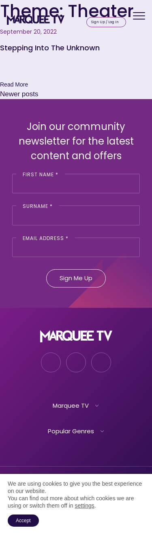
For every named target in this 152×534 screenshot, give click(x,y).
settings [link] (84, 505)
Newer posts (19, 94)
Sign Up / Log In (105, 21)
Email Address (46, 238)
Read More (14, 84)
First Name (40, 174)
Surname (38, 206)
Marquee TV (71, 405)
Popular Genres (71, 431)
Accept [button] (23, 520)
